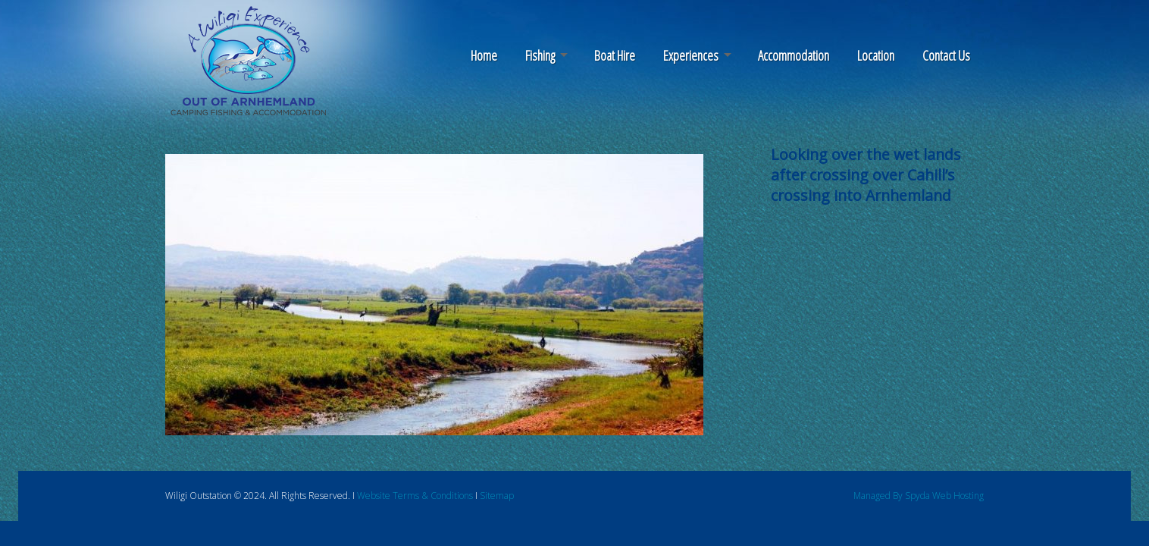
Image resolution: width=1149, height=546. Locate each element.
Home (484, 55)
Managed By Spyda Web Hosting (918, 495)
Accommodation (793, 55)
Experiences (691, 55)
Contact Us (946, 55)
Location (875, 55)
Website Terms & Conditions (415, 495)
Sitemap (497, 495)
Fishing (540, 55)
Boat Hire (614, 55)
